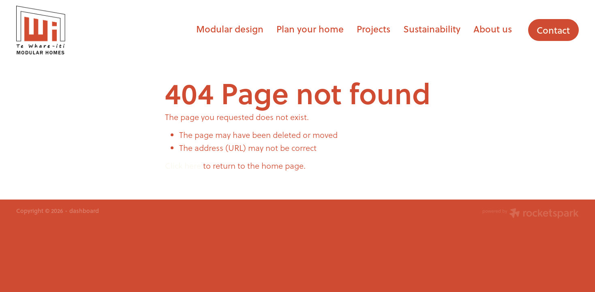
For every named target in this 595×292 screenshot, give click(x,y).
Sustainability (431, 28)
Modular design (229, 28)
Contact (553, 30)
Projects (373, 28)
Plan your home (310, 28)
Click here (183, 166)
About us (492, 28)
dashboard (84, 210)
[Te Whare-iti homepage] (72, 30)
